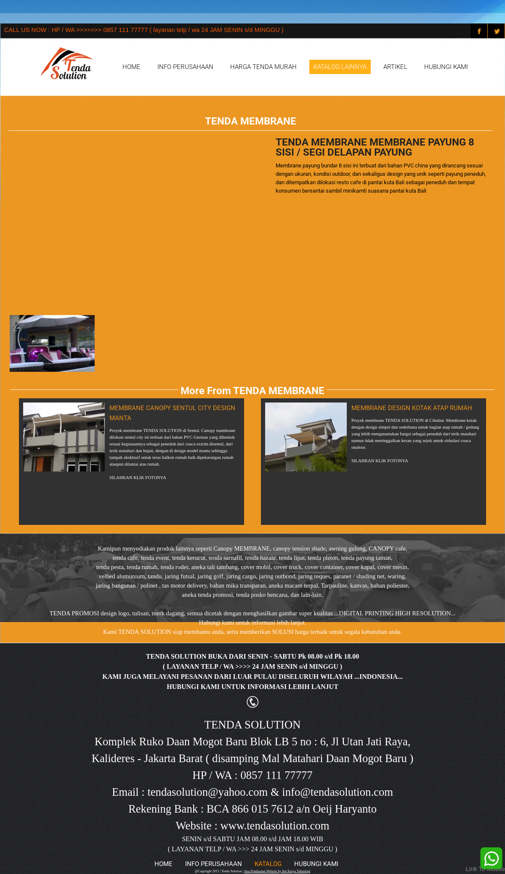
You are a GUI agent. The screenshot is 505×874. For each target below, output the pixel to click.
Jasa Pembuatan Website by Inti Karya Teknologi (277, 871)
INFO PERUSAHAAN (185, 67)
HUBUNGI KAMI (446, 67)
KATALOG (268, 864)
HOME (131, 67)
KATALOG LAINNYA (340, 67)
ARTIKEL (395, 67)
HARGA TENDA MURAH (263, 67)
